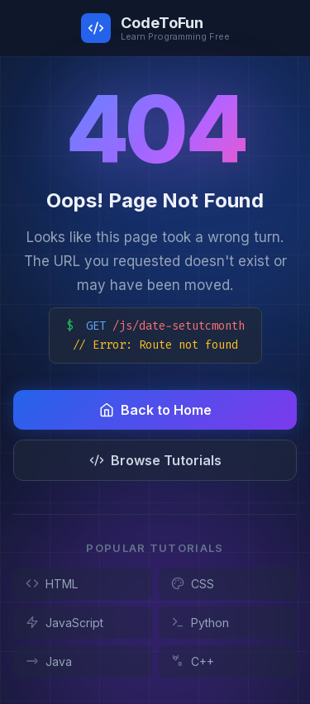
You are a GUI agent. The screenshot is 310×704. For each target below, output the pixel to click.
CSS (192, 584)
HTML (52, 584)
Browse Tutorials (155, 460)
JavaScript (64, 623)
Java (49, 661)
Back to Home (155, 410)
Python (200, 623)
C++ (192, 661)
